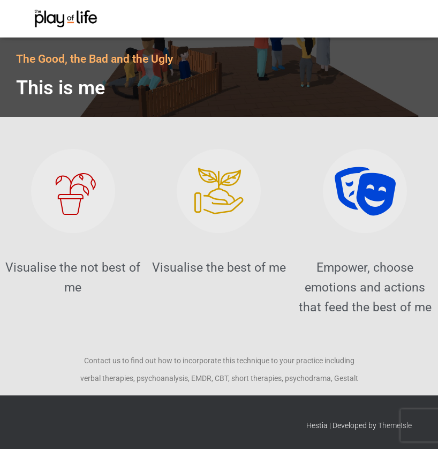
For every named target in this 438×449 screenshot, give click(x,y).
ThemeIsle (395, 425)
